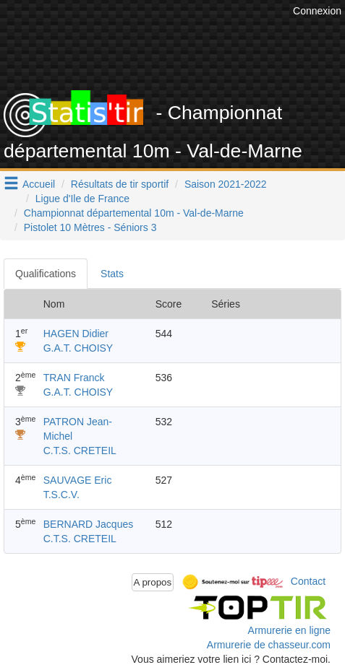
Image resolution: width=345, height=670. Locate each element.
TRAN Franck (74, 377)
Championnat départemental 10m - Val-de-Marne (134, 213)
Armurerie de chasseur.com (269, 645)
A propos (153, 582)
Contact (308, 581)
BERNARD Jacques (88, 524)
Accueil (38, 184)
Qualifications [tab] (45, 273)
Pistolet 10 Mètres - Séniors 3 (90, 227)
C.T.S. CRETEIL (79, 450)
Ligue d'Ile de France (82, 198)
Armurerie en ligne (289, 630)
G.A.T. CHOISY (78, 348)
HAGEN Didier (75, 333)
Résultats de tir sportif (120, 184)
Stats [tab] (112, 273)
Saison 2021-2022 (225, 184)
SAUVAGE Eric (77, 480)
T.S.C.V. (61, 494)
